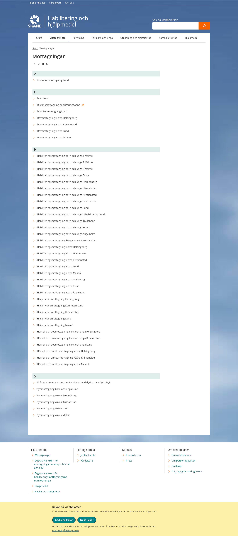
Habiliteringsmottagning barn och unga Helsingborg (67, 182)
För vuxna (78, 38)
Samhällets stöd (168, 38)
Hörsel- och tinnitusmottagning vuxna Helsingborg (66, 351)
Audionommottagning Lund (53, 80)
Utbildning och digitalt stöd (135, 38)
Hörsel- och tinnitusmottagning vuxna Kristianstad (66, 357)
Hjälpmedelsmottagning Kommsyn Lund (60, 305)
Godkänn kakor (64, 520)
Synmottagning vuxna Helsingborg (56, 395)
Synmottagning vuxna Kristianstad (56, 402)
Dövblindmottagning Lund (52, 111)
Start (39, 38)
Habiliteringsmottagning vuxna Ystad (58, 286)
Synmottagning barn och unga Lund (57, 389)
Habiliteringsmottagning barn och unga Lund (63, 208)
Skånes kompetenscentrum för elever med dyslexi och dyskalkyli (73, 382)
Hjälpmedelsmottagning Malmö (55, 325)
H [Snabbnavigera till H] (43, 64)
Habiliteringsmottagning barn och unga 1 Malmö (65, 155)
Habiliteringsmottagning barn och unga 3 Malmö (65, 168)
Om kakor (177, 466)
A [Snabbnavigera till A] (34, 64)
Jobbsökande (87, 455)
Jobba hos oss (37, 2)
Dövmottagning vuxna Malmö (54, 137)
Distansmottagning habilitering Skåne (58, 105)
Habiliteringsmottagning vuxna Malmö (59, 273)
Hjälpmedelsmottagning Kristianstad (58, 312)
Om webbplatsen (181, 455)
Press (129, 460)
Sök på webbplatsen (165, 20)
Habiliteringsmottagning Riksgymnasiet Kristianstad (66, 240)
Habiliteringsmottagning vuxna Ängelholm (61, 292)
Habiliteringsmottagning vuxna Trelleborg (61, 279)
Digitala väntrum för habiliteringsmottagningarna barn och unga (50, 477)
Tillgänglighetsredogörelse (187, 471)
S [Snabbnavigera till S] (47, 64)
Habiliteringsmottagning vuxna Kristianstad (62, 260)
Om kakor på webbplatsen (65, 530)
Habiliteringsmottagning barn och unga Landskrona (66, 201)
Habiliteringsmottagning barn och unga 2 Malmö (65, 162)
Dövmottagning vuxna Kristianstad (57, 124)
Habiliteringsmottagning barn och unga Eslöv (63, 175)
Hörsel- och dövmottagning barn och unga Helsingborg (68, 331)
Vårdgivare (55, 2)
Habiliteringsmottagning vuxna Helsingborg (62, 247)
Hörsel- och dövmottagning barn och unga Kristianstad (68, 338)
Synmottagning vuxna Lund (52, 408)
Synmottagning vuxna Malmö (53, 415)
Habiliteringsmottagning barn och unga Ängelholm (66, 234)
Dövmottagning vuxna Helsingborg (57, 118)
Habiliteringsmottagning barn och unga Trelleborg (66, 221)
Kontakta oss (133, 455)
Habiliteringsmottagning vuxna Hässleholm (62, 253)
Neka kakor (86, 520)
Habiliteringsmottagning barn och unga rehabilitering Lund (71, 214)
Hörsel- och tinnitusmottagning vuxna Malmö (63, 364)
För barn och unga (102, 38)
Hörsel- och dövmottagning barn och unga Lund (64, 344)
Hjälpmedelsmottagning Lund (54, 318)
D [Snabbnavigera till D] (39, 64)
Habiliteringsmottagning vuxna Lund (58, 266)
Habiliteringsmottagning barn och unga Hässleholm (66, 188)
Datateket (42, 98)
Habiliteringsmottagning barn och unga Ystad (63, 227)
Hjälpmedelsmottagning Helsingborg (58, 299)
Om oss (69, 2)
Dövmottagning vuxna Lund (53, 131)
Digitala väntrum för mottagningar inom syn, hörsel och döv (52, 464)
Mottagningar (57, 38)
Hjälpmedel (191, 38)
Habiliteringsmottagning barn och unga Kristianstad (67, 195)
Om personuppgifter (183, 460)
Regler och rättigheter (47, 491)
